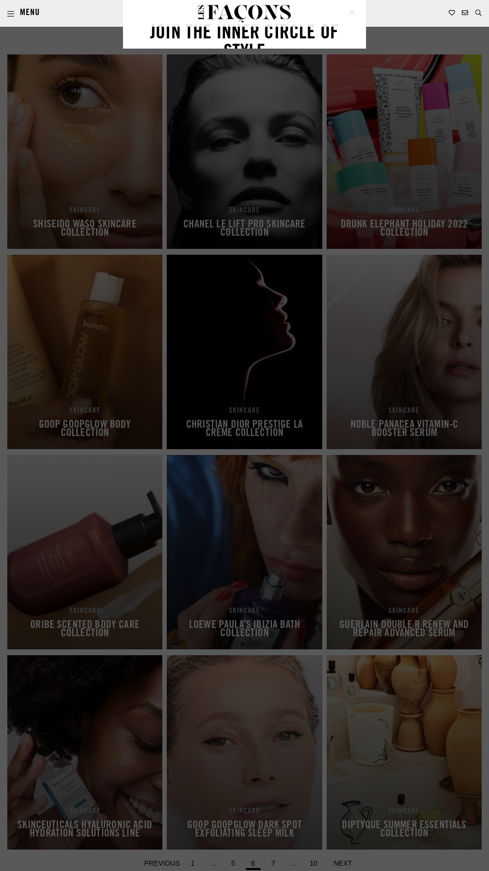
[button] (478, 13)
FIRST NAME (160, 434)
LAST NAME (265, 434)
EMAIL (151, 473)
